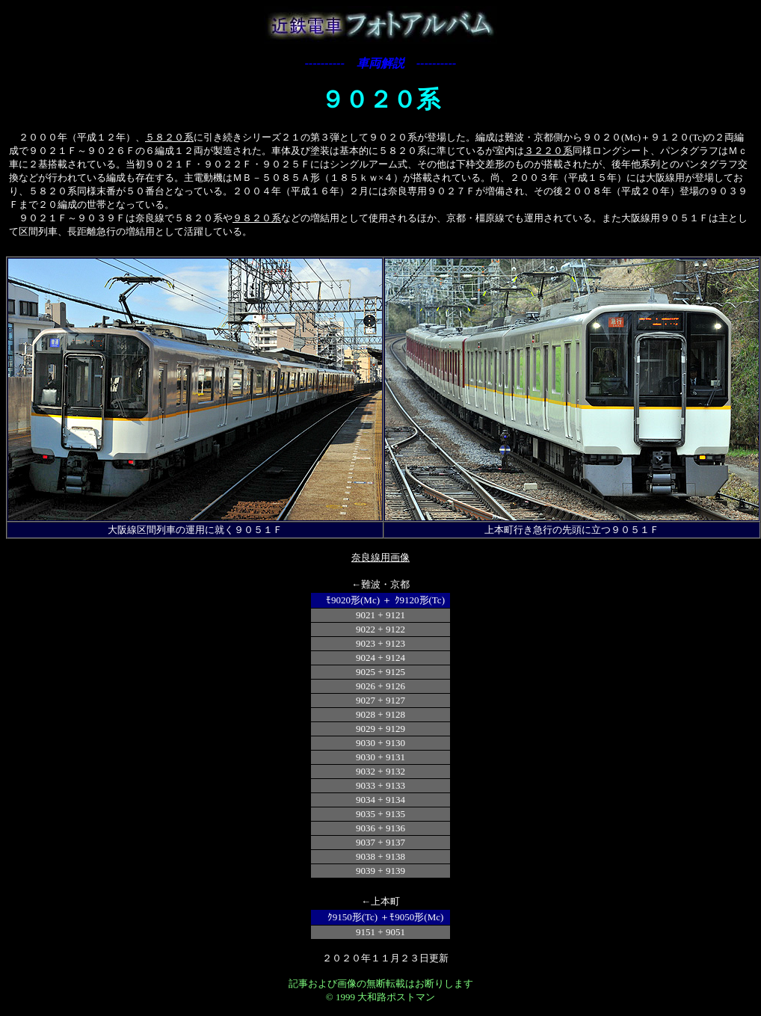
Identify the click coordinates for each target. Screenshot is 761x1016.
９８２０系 (256, 218)
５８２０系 (169, 137)
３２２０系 (548, 150)
